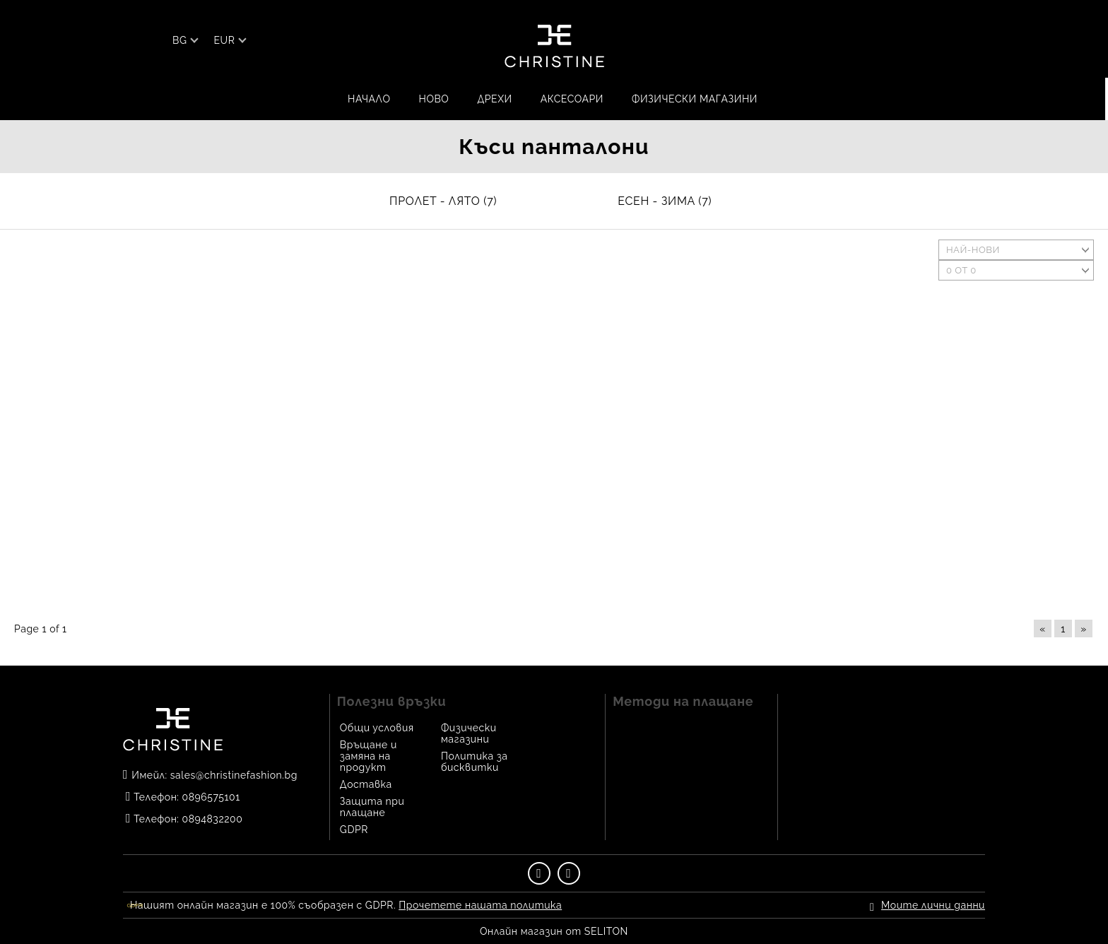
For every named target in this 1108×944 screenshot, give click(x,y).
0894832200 (212, 819)
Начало (369, 99)
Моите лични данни (933, 905)
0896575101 (211, 797)
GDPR (354, 829)
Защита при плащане (372, 807)
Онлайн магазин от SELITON (554, 931)
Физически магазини (695, 99)
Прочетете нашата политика (480, 905)
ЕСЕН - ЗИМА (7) (665, 201)
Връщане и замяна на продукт (368, 756)
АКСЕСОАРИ (572, 99)
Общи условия (377, 727)
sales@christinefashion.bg (233, 775)
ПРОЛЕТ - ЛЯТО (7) (443, 201)
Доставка (366, 784)
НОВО (434, 99)
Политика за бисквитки (474, 761)
